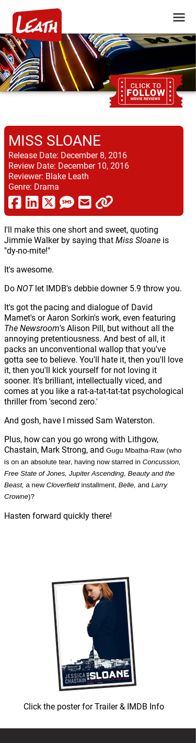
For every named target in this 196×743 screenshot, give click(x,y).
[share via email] (84, 202)
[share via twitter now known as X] (48, 202)
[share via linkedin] (32, 202)
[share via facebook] (14, 202)
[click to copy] (104, 202)
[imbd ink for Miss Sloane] (93, 641)
